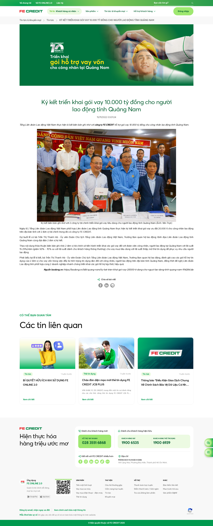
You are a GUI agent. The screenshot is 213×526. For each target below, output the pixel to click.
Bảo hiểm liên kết (170, 485)
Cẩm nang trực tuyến (114, 489)
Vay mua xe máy (83, 489)
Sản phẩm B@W (170, 493)
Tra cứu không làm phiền (144, 493)
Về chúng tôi (25, 3)
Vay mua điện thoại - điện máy (89, 493)
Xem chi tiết (29, 399)
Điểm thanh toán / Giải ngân (146, 489)
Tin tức (108, 493)
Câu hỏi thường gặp (113, 485)
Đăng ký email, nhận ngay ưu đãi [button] (35, 510)
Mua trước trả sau (170, 489)
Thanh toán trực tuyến (143, 485)
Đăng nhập (183, 11)
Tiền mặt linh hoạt (84, 485)
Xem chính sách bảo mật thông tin (70, 510)
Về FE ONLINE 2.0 (44, 3)
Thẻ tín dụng (81, 497)
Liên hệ (60, 3)
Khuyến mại (110, 497)
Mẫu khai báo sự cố (28, 515)
